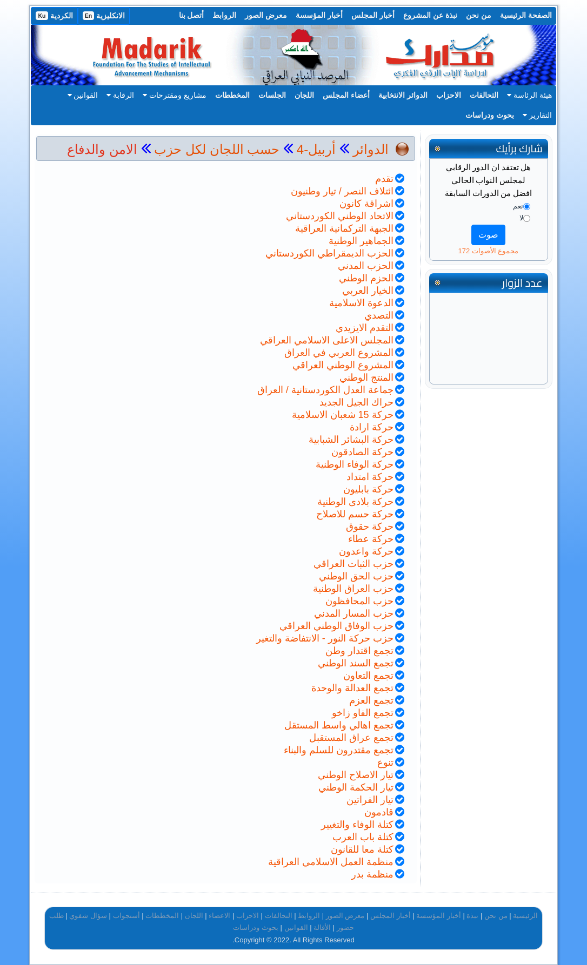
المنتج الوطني (366, 377)
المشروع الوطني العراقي (342, 365)
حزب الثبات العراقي (353, 563)
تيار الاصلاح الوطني (355, 775)
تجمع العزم (371, 700)
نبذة (472, 916)
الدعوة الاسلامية (361, 303)
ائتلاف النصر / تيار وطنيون (342, 191)
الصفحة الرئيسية (526, 15)
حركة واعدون (366, 551)
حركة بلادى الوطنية (355, 501)
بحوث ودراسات (489, 115)
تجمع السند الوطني (355, 663)
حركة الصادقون (362, 452)
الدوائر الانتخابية (403, 95)
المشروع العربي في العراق (338, 352)
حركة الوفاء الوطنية (354, 464)
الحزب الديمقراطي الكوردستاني (329, 253)
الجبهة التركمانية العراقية (344, 228)
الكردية (54, 15)
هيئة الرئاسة (529, 95)
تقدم (384, 178)
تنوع (385, 762)
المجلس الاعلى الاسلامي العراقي (326, 340)
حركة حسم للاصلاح (354, 514)
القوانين (83, 95)
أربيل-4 (314, 149)
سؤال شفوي (88, 916)
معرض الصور (266, 15)
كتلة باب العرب (362, 837)
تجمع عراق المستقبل (351, 737)
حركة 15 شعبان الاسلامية (342, 414)
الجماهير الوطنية (361, 240)
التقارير (537, 115)
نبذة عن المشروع (430, 15)
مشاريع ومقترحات (174, 95)
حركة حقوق (369, 526)
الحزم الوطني (366, 278)
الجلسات (272, 95)
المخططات (232, 95)
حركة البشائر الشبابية (351, 439)
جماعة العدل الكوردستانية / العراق (325, 389)
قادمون (378, 812)
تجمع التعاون (368, 675)
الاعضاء (219, 916)
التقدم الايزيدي (364, 327)
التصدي (378, 315)
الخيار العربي (367, 290)
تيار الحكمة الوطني (355, 787)
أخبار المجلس (373, 15)
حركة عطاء (370, 539)
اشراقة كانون (366, 203)
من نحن (478, 15)
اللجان (304, 95)
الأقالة (322, 927)
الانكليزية (104, 15)
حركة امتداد (369, 476)
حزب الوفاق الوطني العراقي (336, 625)
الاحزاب (448, 95)
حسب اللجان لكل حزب (216, 149)
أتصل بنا (191, 15)
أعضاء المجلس (346, 95)
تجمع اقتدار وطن (359, 650)
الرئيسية (525, 916)
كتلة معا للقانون (362, 849)
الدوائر (371, 149)
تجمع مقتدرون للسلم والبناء (338, 750)
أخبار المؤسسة (319, 15)
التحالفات (484, 95)
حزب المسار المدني (353, 613)
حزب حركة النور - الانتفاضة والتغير (324, 638)
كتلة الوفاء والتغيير (357, 824)
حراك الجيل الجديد (356, 402)
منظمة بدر (372, 874)
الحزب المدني (365, 265)
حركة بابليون (368, 489)
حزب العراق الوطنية (353, 588)
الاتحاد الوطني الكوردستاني (339, 216)
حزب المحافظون (359, 601)
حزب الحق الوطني (356, 576)
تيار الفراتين (369, 799)
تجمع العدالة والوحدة (352, 688)
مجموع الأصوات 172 (488, 251)
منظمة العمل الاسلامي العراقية (330, 861)
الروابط (224, 15)
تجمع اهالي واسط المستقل (338, 725)
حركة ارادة (371, 427)
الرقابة (120, 95)
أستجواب (126, 916)
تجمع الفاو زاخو (362, 712)
